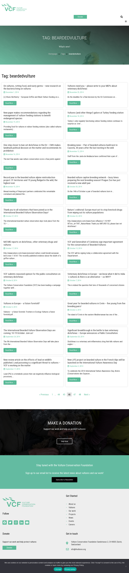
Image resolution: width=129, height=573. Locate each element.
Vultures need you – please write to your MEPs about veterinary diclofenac (92, 87)
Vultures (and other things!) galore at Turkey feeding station (96, 112)
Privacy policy (70, 569)
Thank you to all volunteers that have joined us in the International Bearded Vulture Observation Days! (28, 211)
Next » (87, 394)
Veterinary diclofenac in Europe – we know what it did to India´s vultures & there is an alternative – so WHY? (96, 275)
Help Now (64, 441)
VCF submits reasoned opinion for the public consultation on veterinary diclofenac (32, 275)
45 (64, 394)
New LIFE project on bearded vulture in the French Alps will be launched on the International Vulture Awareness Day (96, 361)
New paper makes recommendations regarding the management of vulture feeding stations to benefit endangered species (27, 115)
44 (59, 394)
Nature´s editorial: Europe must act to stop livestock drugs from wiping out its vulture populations (95, 211)
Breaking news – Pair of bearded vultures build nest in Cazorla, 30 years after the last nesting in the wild (93, 146)
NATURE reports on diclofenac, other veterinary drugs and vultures (30, 243)
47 (74, 394)
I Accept (58, 569)
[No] (126, 566)
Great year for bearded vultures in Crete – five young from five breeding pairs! (96, 305)
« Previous (44, 394)
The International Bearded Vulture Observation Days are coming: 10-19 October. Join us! (29, 332)
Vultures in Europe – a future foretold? (22, 303)
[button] (122, 17)
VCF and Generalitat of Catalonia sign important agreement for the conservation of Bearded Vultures (95, 243)
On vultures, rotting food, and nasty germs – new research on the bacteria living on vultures (32, 87)
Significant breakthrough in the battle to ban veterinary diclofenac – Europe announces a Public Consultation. (93, 332)
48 (80, 394)
